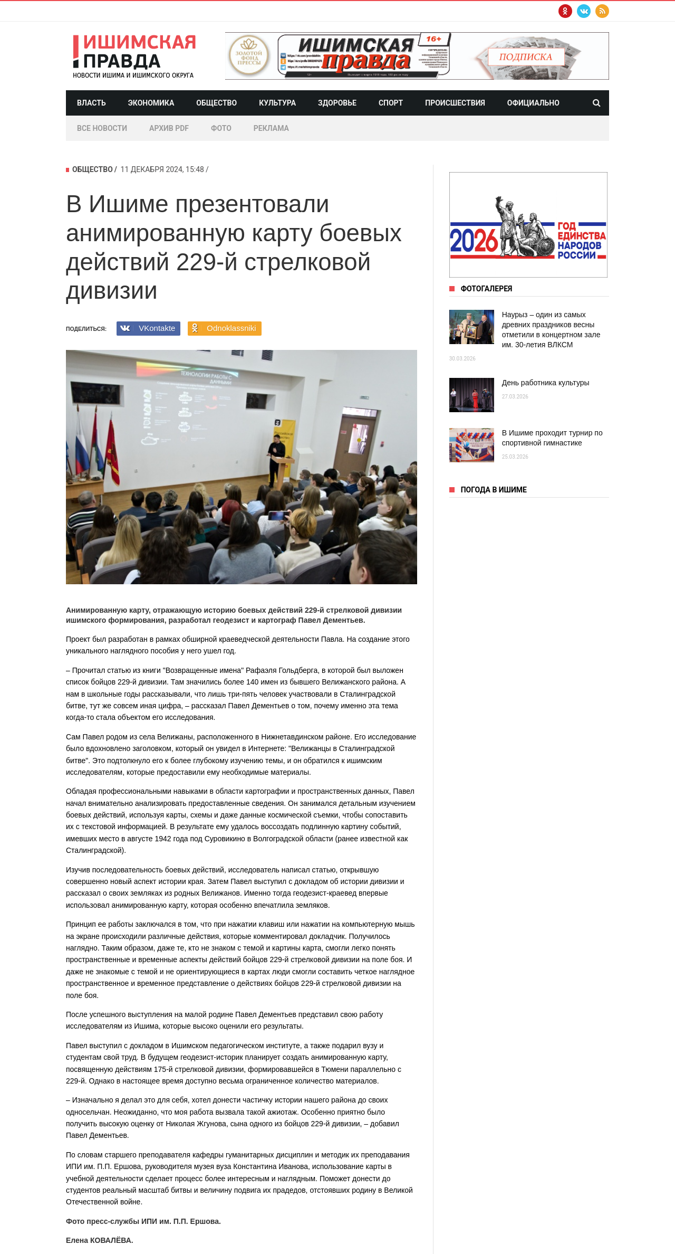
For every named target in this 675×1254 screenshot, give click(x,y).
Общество (216, 103)
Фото (221, 128)
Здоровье (337, 103)
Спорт (391, 103)
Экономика (151, 103)
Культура (277, 103)
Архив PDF (169, 128)
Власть (91, 103)
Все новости (102, 128)
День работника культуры (546, 382)
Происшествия (455, 103)
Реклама (271, 128)
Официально (533, 103)
